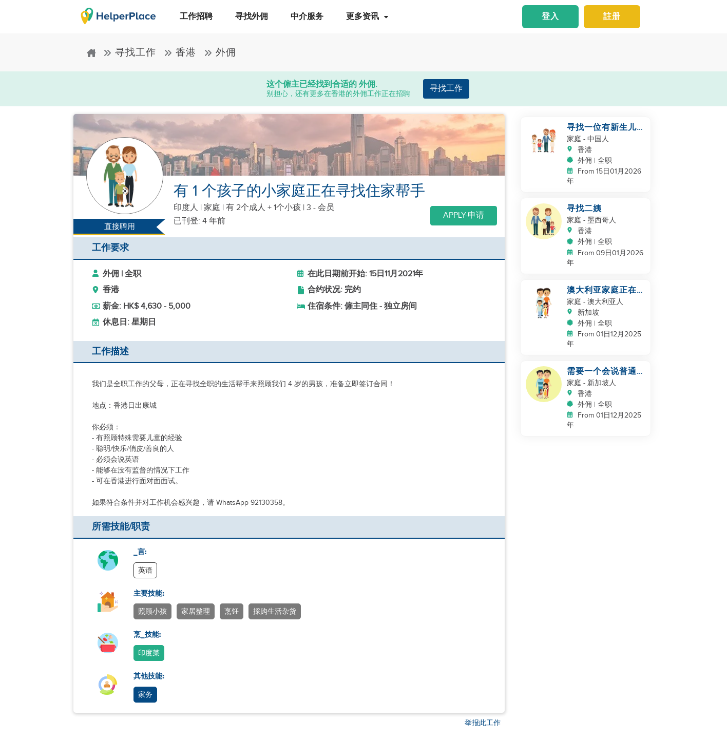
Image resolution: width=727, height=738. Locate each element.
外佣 (220, 52)
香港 (180, 52)
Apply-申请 (463, 215)
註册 (612, 17)
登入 (550, 17)
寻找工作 (129, 52)
